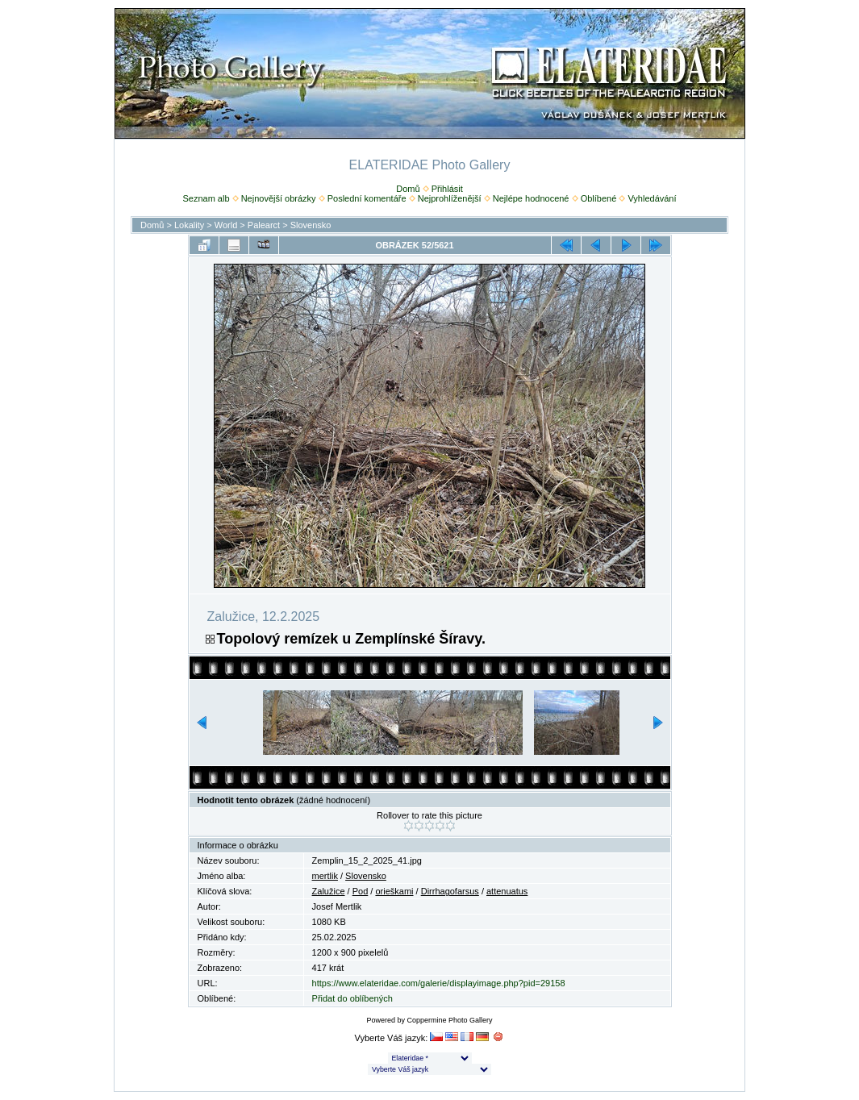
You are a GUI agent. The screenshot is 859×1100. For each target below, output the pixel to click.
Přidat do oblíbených (352, 998)
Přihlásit (447, 189)
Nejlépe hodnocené (531, 198)
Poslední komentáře (367, 198)
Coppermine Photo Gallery (449, 1020)
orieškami (394, 891)
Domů (407, 189)
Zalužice (328, 891)
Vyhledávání (652, 198)
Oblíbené (599, 198)
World (226, 225)
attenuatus (506, 891)
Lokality (189, 225)
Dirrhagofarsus (450, 891)
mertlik (325, 876)
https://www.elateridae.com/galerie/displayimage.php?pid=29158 (438, 983)
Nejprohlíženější (450, 198)
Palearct (264, 225)
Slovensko (311, 225)
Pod (360, 891)
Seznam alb (205, 198)
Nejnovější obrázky (278, 198)
